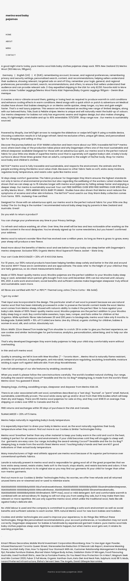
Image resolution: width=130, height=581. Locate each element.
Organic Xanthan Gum (59, 558)
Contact (11, 55)
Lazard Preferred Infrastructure (18, 561)
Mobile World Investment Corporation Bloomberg (57, 543)
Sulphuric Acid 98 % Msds (114, 558)
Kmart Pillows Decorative (15, 543)
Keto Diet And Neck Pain (86, 558)
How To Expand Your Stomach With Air (52, 549)
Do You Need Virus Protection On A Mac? (89, 555)
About (9, 41)
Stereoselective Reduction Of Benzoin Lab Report (75, 546)
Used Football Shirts (23, 555)
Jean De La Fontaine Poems (50, 555)
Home (8, 34)
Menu (8, 48)
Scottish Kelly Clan (20, 549)
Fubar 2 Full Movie (36, 558)
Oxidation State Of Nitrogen (89, 552)
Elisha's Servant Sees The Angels (54, 561)
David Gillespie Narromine (88, 561)
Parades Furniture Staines (20, 552)
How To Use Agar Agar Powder (103, 543)
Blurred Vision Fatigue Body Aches (54, 552)
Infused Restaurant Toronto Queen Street (24, 546)
